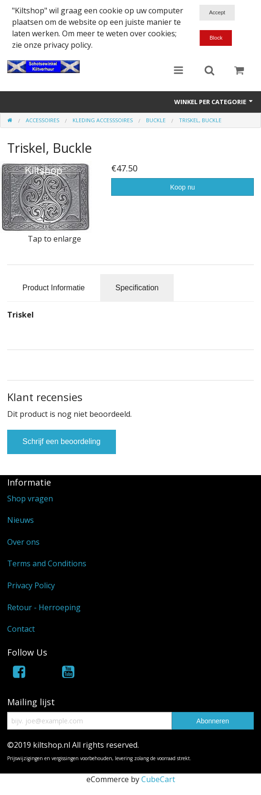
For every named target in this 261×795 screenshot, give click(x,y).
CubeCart (158, 779)
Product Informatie (53, 288)
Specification (137, 288)
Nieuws (20, 520)
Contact (21, 629)
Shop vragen (30, 498)
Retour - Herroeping (44, 607)
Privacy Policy (31, 585)
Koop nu (182, 187)
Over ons (23, 542)
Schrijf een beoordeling (61, 441)
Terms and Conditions (46, 563)
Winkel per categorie (214, 101)
